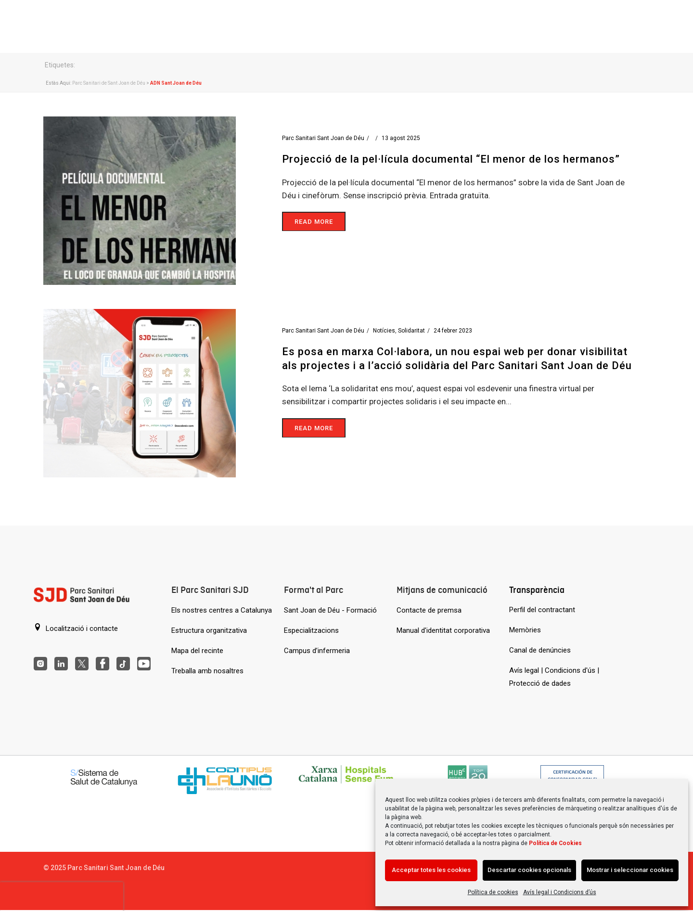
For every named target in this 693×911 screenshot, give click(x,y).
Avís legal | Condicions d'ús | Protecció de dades (554, 677)
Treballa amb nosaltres (207, 671)
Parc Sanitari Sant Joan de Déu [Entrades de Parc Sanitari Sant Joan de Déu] (323, 138)
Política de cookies (493, 892)
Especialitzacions (311, 630)
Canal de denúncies (540, 650)
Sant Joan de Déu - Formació (330, 610)
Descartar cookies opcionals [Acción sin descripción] (529, 869)
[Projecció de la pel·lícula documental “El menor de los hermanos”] (139, 200)
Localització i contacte (76, 628)
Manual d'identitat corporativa (443, 630)
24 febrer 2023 (453, 330)
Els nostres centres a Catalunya (221, 610)
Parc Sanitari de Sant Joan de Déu (108, 83)
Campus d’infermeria (317, 650)
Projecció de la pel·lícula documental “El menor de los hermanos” (451, 159)
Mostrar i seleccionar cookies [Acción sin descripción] (630, 869)
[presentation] (61, 896)
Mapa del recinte (197, 650)
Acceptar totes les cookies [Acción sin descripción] (431, 869)
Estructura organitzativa (209, 630)
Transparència (537, 589)
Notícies (384, 330)
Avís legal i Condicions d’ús (559, 892)
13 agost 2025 (401, 138)
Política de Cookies (555, 843)
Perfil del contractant (542, 609)
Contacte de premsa (429, 610)
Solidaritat (411, 330)
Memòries (525, 630)
